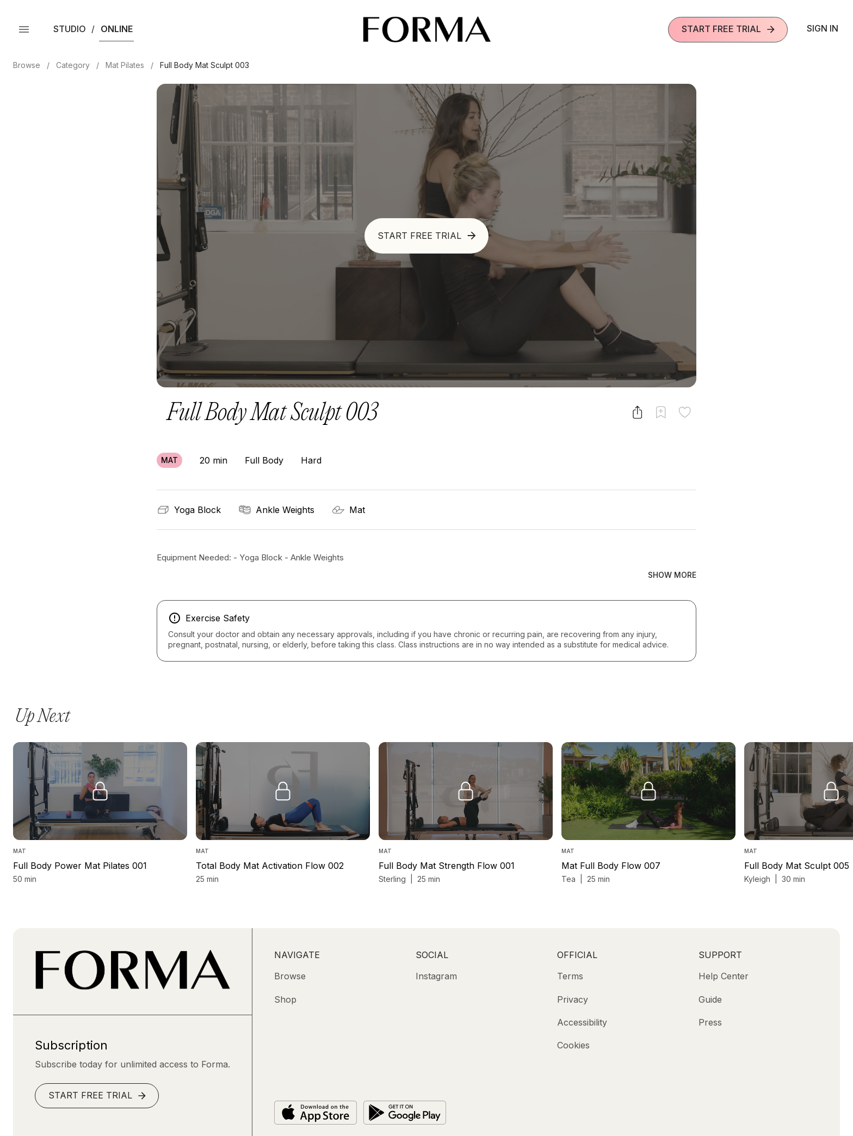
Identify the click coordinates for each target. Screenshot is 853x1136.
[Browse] (290, 953)
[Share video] (637, 412)
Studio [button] (69, 28)
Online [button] (117, 28)
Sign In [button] (822, 28)
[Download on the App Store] (315, 1089)
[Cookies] (573, 1022)
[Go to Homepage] (132, 963)
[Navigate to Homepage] (427, 29)
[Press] (710, 999)
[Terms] (570, 953)
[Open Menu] (24, 29)
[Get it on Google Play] (404, 1089)
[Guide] (710, 976)
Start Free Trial (729, 29)
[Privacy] (572, 976)
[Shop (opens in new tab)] (285, 976)
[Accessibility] (582, 999)
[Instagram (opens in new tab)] (436, 953)
